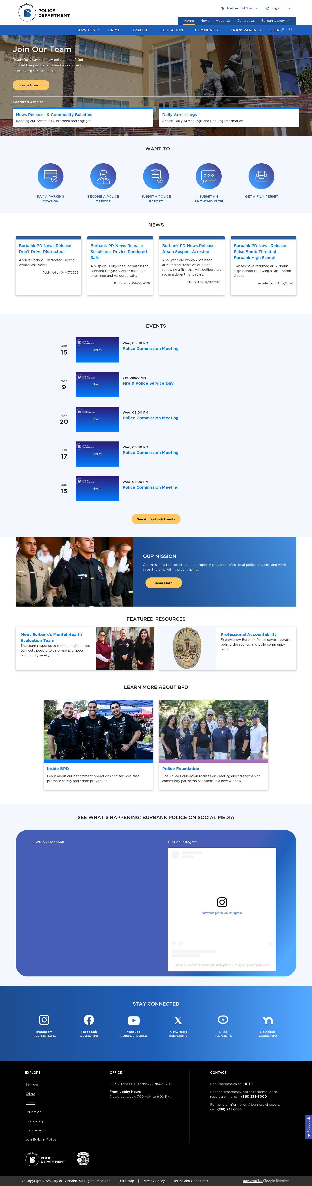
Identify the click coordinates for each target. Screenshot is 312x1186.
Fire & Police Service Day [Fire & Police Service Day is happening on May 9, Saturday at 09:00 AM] (148, 383)
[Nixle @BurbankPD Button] (223, 1026)
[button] (291, 30)
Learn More (29, 85)
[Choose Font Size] (239, 8)
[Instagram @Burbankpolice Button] (44, 1026)
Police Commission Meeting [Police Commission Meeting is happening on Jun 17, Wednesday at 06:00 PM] (150, 452)
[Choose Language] (278, 8)
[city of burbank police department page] (45, 12)
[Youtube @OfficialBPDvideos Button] (133, 1026)
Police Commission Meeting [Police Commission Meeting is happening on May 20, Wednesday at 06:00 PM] (150, 418)
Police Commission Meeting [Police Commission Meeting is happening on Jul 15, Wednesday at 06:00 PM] (150, 487)
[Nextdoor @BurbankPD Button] (268, 1026)
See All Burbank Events (156, 519)
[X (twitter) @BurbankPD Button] (178, 1026)
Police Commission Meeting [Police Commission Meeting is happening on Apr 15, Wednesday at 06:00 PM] (150, 348)
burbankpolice (221, 965)
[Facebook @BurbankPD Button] (89, 1026)
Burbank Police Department (192, 965)
